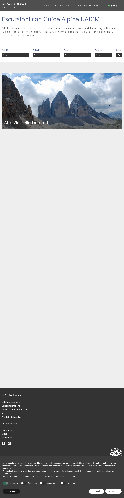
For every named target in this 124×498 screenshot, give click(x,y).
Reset (118, 50)
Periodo (98, 50)
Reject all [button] (96, 491)
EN (122, 5)
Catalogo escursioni (11, 402)
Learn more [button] (11, 491)
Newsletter (7, 437)
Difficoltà (36, 50)
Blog (96, 5)
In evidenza (77, 5)
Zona (66, 50)
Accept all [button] (113, 491)
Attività (54, 5)
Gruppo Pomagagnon (72, 55)
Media (36, 55)
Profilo (46, 5)
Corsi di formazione (11, 405)
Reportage (7, 430)
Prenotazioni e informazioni (15, 409)
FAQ (4, 413)
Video (4, 433)
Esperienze (64, 5)
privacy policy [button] (90, 463)
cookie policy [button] (7, 468)
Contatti (87, 5)
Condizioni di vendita (11, 417)
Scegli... (6, 55)
